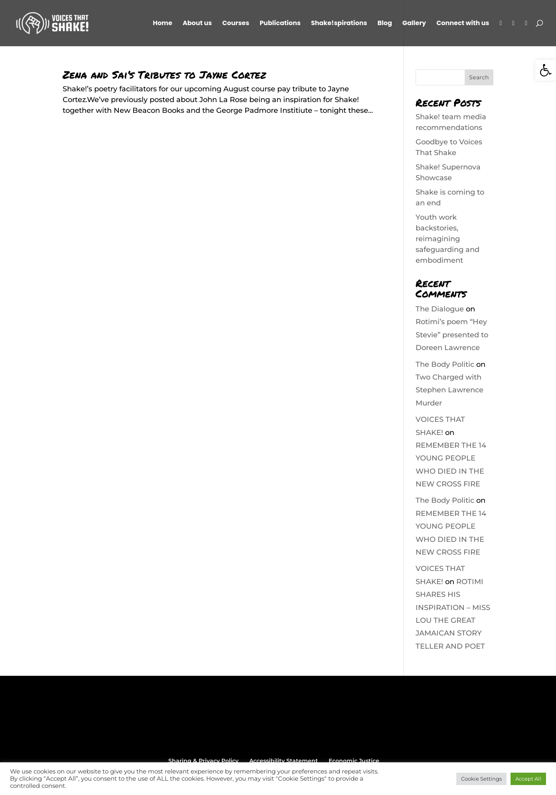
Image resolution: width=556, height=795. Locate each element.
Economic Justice (354, 760)
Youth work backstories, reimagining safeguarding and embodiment (447, 239)
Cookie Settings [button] (481, 778)
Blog (384, 24)
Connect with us (462, 24)
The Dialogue (440, 309)
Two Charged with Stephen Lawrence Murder (449, 390)
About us (197, 24)
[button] (545, 70)
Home (162, 24)
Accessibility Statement (283, 760)
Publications (280, 24)
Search (479, 77)
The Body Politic (445, 364)
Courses (235, 24)
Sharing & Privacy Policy (203, 760)
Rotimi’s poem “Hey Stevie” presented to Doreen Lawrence (452, 334)
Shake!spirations (339, 24)
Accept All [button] (528, 778)
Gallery (414, 24)
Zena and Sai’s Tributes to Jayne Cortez (164, 74)
